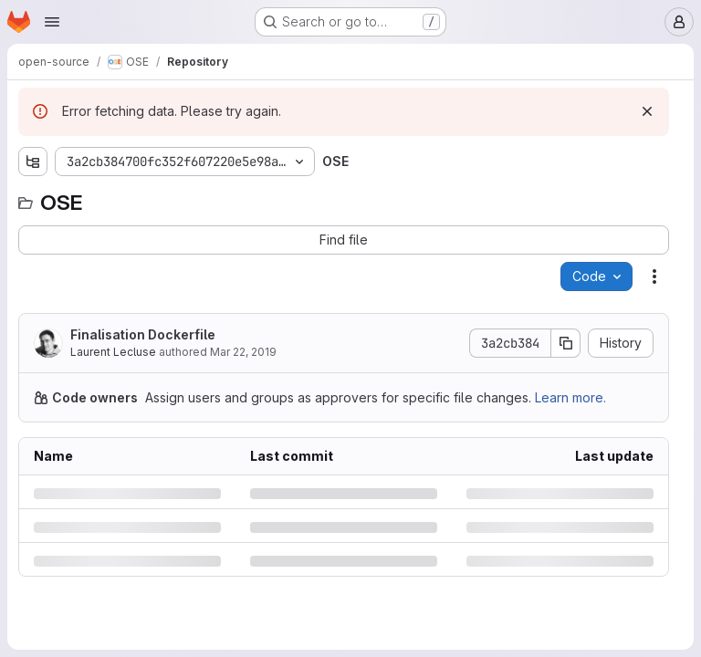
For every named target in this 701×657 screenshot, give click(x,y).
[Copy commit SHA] (566, 343)
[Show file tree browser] (32, 161)
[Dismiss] (647, 111)
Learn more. (570, 397)
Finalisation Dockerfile (142, 334)
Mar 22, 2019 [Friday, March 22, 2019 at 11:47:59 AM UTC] (243, 352)
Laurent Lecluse (113, 352)
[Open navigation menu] (52, 21)
